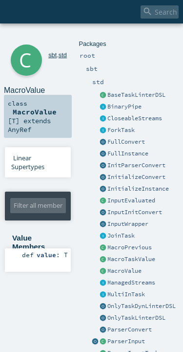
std (49, 38)
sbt (39, 38)
